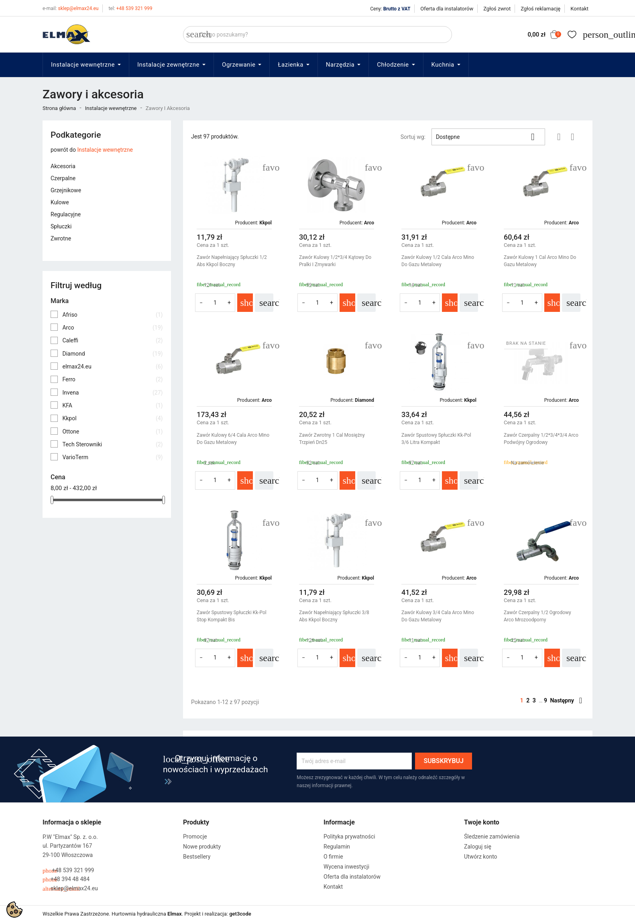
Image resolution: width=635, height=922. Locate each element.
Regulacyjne (66, 214)
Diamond (112, 354)
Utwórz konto (480, 856)
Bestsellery (196, 856)
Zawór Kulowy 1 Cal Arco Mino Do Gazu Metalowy (540, 260)
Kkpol (112, 418)
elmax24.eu (112, 366)
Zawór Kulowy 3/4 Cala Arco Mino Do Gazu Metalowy (437, 616)
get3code (240, 914)
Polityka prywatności (349, 836)
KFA (112, 405)
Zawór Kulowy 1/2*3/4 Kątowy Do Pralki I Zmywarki (335, 260)
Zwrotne (61, 238)
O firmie (333, 856)
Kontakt (579, 9)
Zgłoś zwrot (497, 9)
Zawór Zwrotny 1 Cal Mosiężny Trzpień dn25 (332, 438)
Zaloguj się (477, 846)
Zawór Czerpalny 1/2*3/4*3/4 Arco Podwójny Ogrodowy (541, 438)
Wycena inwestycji (346, 866)
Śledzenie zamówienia (491, 836)
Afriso (112, 315)
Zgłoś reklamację (540, 9)
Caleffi (112, 340)
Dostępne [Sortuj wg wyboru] (488, 137)
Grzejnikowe (66, 190)
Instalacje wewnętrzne (105, 150)
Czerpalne (63, 178)
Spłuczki (61, 226)
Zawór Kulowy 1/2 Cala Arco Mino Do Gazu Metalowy (437, 260)
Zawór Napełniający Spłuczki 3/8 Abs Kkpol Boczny (334, 616)
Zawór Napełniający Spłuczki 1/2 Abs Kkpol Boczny (232, 260)
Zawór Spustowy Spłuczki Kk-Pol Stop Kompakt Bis (232, 616)
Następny (566, 700)
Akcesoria (63, 166)
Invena (112, 393)
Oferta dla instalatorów (446, 9)
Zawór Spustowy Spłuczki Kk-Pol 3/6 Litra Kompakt (436, 438)
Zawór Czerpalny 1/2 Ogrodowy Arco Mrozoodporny (537, 616)
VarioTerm (112, 457)
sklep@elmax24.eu (70, 8)
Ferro (112, 379)
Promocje (195, 836)
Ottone (112, 431)
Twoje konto (481, 822)
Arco (112, 328)
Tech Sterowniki (112, 444)
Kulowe (60, 202)
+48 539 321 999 (130, 8)
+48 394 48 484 (66, 879)
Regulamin (337, 846)
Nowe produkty (202, 846)
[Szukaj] (317, 34)
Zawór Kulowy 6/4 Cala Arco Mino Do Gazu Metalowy (233, 438)
